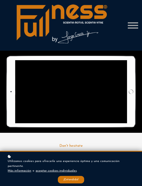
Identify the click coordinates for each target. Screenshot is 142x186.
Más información (19, 170)
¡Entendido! (71, 179)
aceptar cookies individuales (56, 170)
